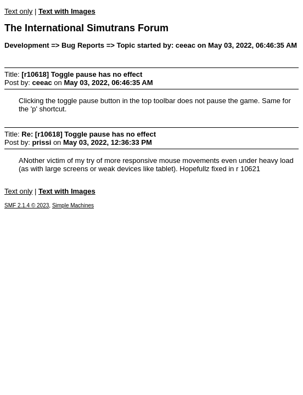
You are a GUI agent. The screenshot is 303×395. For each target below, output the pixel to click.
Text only (18, 11)
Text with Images (67, 11)
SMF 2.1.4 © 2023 (26, 205)
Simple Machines (73, 205)
